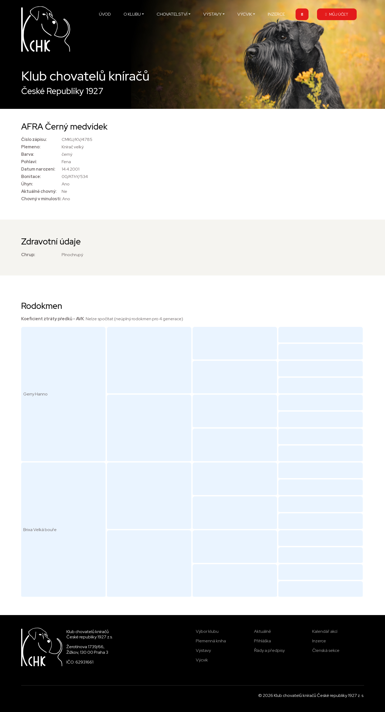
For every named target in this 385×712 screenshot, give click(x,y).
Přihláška (262, 641)
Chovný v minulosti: (41, 199)
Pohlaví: (29, 161)
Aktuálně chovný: (39, 191)
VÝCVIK (244, 14)
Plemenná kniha (211, 641)
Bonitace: (31, 176)
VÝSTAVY (212, 14)
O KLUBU (132, 14)
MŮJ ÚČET (336, 14)
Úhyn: (27, 184)
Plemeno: (30, 147)
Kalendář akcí (324, 631)
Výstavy (203, 650)
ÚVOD (105, 14)
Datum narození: (38, 169)
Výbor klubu (207, 631)
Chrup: (28, 254)
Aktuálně (262, 631)
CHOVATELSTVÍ (172, 14)
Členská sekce (325, 650)
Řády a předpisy (269, 650)
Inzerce (319, 641)
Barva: (27, 154)
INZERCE (276, 14)
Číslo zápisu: (34, 139)
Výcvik (202, 660)
